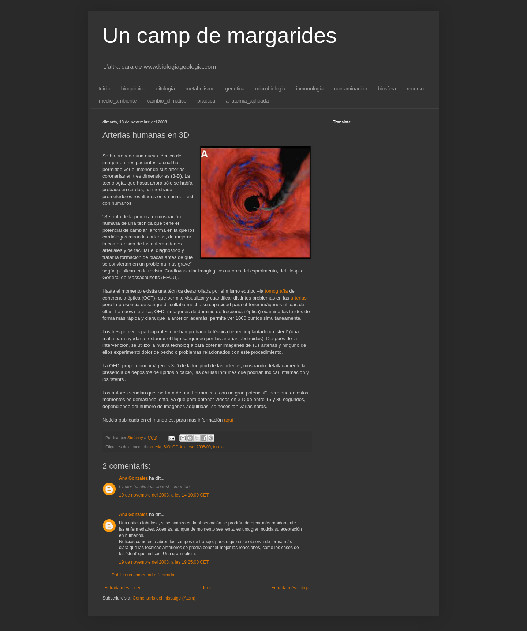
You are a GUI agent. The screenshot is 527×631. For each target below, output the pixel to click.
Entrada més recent (123, 587)
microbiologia (270, 89)
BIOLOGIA (172, 447)
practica (206, 101)
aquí (228, 420)
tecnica (219, 447)
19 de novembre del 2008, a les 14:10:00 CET (164, 495)
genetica (234, 89)
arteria (155, 447)
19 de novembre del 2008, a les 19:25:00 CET (164, 562)
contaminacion (350, 89)
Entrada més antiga (290, 587)
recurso (415, 89)
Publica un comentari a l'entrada (143, 575)
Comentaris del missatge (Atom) (163, 598)
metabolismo (200, 89)
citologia (165, 89)
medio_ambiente (118, 101)
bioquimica (133, 89)
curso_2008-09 (197, 447)
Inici (207, 587)
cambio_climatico (167, 101)
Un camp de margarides (219, 35)
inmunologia (310, 89)
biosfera (387, 89)
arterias (299, 298)
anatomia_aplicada (247, 101)
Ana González (133, 478)
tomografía (276, 291)
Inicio (104, 89)
